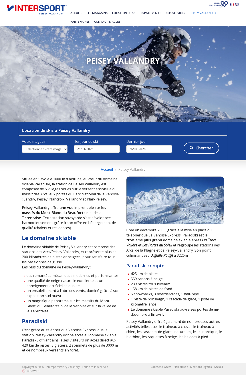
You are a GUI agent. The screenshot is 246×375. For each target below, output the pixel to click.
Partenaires (80, 22)
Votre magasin (34, 141)
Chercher (201, 148)
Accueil (76, 13)
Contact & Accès (107, 22)
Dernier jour (136, 141)
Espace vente (151, 13)
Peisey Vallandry (203, 13)
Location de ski (124, 13)
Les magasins (97, 13)
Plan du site (181, 367)
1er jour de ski (86, 141)
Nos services (175, 13)
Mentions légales (201, 367)
